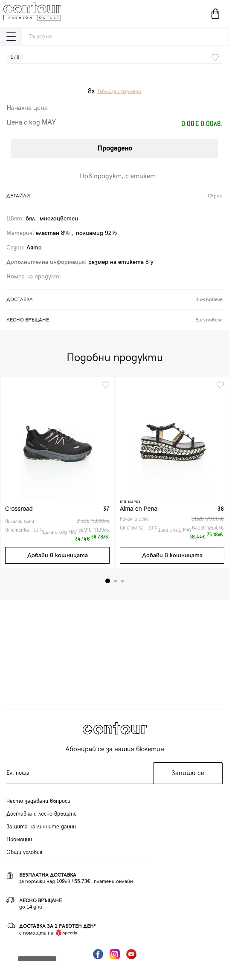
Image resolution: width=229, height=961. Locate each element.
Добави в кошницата (57, 555)
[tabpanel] (57, 472)
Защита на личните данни (41, 826)
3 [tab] (122, 581)
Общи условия (24, 852)
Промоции (19, 839)
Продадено (114, 149)
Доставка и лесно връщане (41, 813)
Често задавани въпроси (38, 801)
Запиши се (187, 773)
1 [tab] (107, 581)
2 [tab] (115, 581)
